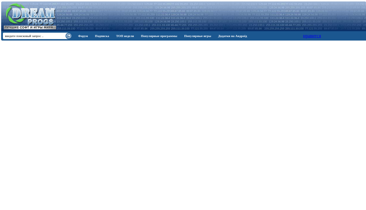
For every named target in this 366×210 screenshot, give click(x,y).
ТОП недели (125, 36)
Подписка (102, 36)
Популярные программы (159, 36)
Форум (83, 36)
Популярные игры (197, 36)
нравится (312, 35)
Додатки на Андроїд (232, 36)
